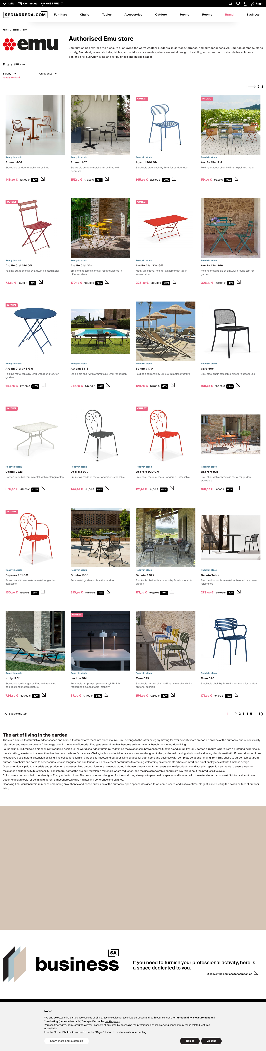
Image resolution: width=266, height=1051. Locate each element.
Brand (229, 14)
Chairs (84, 14)
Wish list (219, 985)
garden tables (243, 758)
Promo (184, 14)
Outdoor (161, 14)
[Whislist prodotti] (238, 3)
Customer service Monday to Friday (23, 973)
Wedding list (168, 977)
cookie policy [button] (112, 1021)
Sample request (170, 981)
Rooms (207, 14)
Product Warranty (118, 977)
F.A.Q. (111, 989)
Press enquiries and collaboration (75, 981)
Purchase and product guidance (126, 973)
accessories (48, 762)
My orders (219, 977)
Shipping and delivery (120, 985)
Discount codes (223, 981)
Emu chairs (224, 758)
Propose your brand (67, 985)
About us (61, 973)
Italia (11, 3)
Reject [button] (190, 1040)
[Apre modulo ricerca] (230, 4)
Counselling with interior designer (180, 973)
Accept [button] (211, 1040)
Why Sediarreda (65, 977)
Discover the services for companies (229, 919)
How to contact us (13, 981)
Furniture (60, 14)
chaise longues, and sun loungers (77, 762)
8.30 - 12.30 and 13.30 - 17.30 (19, 977)
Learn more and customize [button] (66, 1040)
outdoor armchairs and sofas (20, 762)
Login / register (222, 973)
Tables (107, 14)
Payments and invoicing (121, 981)
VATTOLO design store (15, 985)
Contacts (10, 967)
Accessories (133, 14)
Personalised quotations (175, 985)
